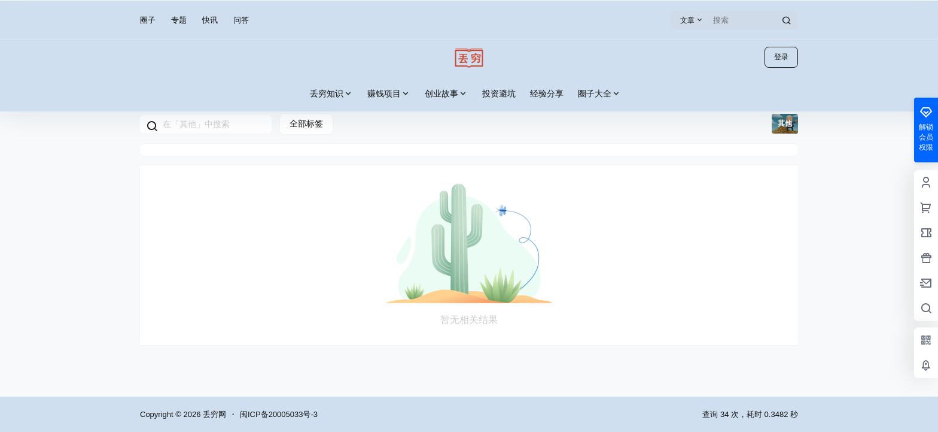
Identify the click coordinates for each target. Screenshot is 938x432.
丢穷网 (213, 414)
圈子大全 (599, 94)
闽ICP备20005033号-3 (279, 414)
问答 (241, 20)
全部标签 (306, 123)
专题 (179, 20)
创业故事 (446, 94)
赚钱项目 (388, 94)
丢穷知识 (331, 94)
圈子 (148, 20)
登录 (781, 57)
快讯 (210, 20)
